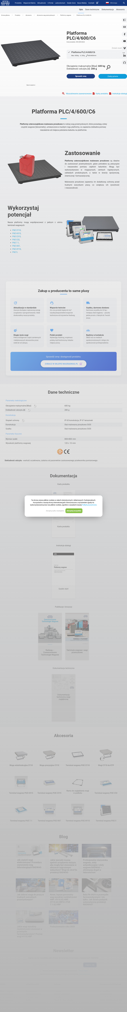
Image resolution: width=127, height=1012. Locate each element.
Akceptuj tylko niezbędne (55, 511)
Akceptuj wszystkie (74, 511)
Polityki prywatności (89, 505)
